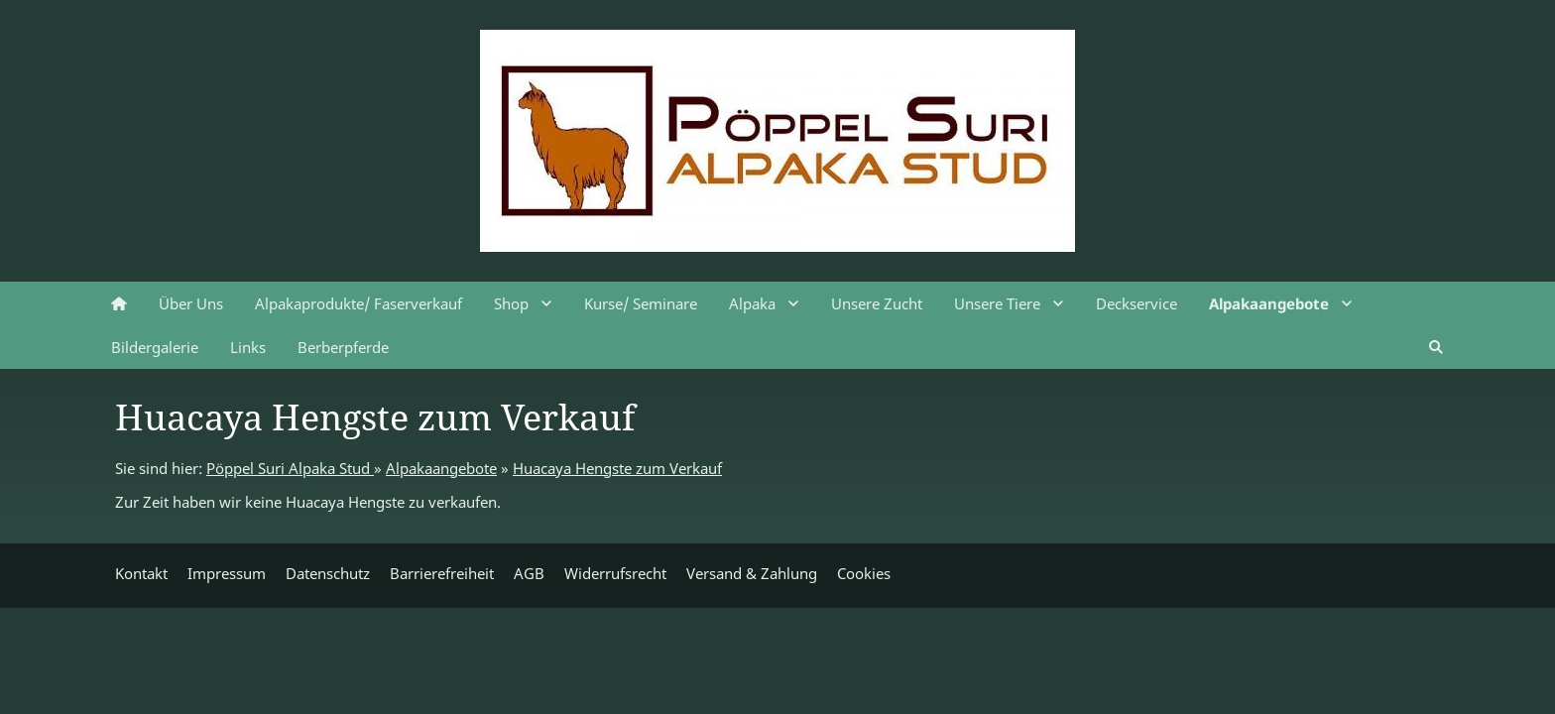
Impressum (226, 573)
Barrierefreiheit (442, 573)
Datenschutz (328, 573)
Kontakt (141, 573)
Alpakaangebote (441, 468)
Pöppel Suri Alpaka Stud (290, 468)
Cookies (864, 573)
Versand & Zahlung (751, 573)
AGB (529, 573)
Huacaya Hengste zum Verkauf (617, 468)
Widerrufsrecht (615, 573)
